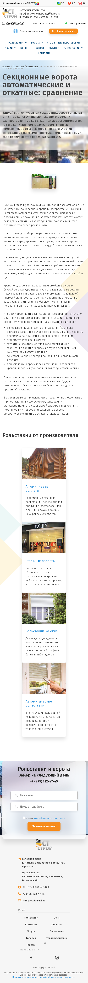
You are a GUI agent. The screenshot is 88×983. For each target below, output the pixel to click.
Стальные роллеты (40, 561)
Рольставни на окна (42, 631)
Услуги (53, 47)
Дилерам (57, 924)
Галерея (39, 47)
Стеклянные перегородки (63, 42)
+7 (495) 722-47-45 (15, 23)
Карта (31, 944)
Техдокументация (56, 938)
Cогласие (44, 818)
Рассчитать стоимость (31, 31)
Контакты (44, 52)
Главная (6, 66)
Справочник (32, 66)
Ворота (35, 42)
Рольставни (15, 42)
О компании (72, 47)
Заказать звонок (65, 31)
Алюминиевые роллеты (37, 488)
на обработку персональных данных (49, 818)
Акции (9, 47)
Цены (23, 47)
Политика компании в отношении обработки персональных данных (43, 977)
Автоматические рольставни (39, 703)
